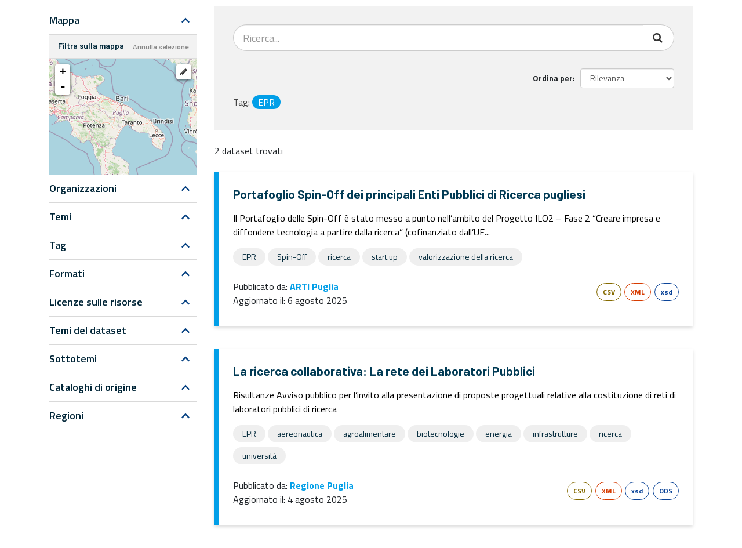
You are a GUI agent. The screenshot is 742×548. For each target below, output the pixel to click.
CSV (609, 291)
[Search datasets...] (438, 37)
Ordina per (553, 78)
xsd (666, 291)
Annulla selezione (160, 46)
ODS (665, 490)
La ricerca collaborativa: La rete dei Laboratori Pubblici (384, 371)
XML (638, 291)
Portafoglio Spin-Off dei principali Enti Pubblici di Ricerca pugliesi (409, 194)
